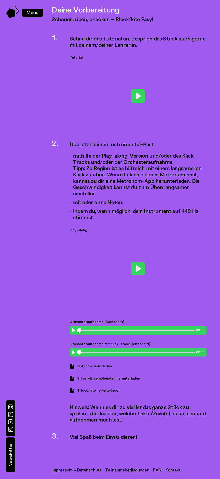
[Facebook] (10, 414)
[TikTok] (10, 429)
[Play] (138, 96)
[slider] (136, 330)
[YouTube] (10, 421)
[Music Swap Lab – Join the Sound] (12, 17)
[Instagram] (10, 407)
